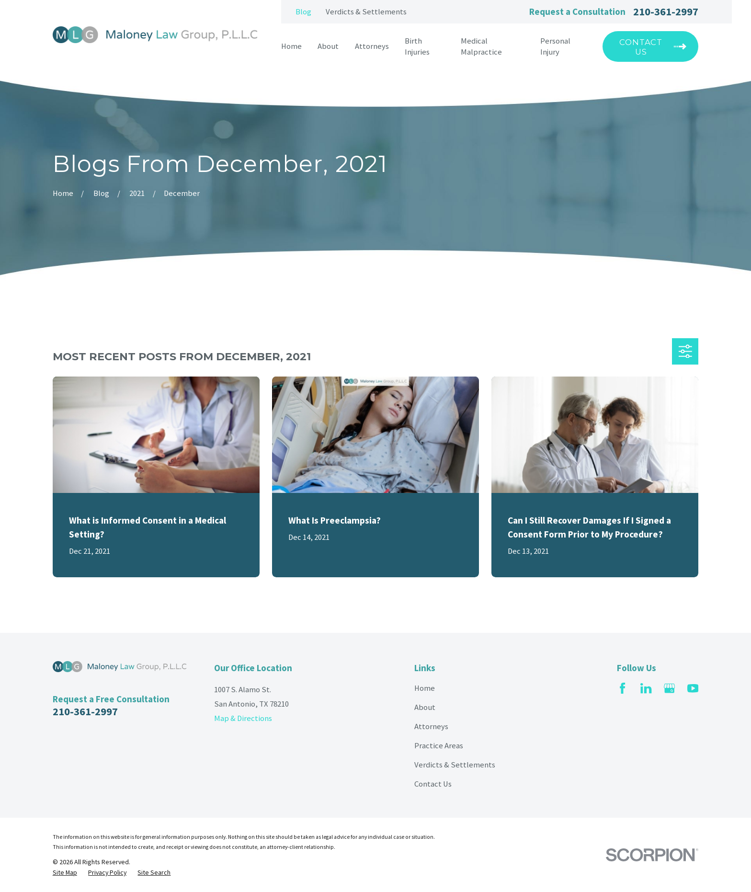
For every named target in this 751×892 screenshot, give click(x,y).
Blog (303, 12)
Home (424, 688)
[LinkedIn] (645, 688)
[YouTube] (692, 688)
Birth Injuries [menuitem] (417, 46)
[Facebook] (622, 688)
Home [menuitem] (291, 46)
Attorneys (431, 726)
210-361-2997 (665, 11)
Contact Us (433, 784)
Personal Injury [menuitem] (555, 46)
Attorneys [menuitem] (372, 46)
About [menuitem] (328, 46)
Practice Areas (438, 746)
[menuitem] (65, 872)
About (424, 707)
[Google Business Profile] (669, 688)
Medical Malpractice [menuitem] (481, 46)
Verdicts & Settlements (366, 12)
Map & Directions (243, 718)
